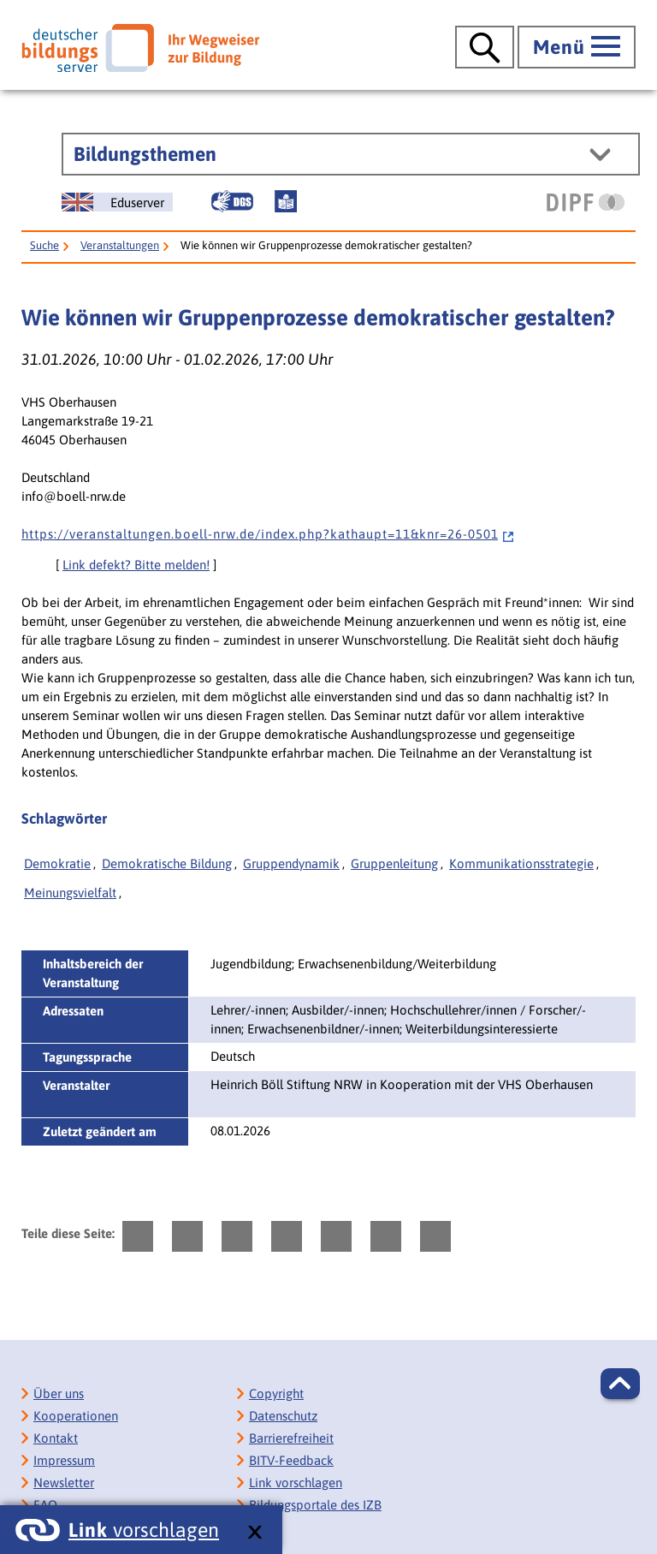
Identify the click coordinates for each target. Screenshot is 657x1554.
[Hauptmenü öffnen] (577, 47)
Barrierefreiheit (291, 1438)
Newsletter (63, 1482)
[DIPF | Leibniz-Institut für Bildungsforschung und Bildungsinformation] (586, 202)
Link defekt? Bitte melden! (136, 564)
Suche (44, 245)
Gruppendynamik (291, 863)
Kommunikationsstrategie (521, 863)
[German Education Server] (117, 202)
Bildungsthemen (145, 154)
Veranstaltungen (119, 245)
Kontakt (55, 1438)
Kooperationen (75, 1415)
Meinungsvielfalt (70, 892)
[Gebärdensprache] (231, 201)
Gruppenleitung (394, 863)
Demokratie (57, 863)
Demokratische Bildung (167, 863)
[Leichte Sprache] (286, 201)
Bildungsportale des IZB (315, 1504)
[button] (620, 1383)
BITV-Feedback (291, 1460)
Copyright (276, 1393)
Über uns (58, 1393)
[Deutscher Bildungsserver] (140, 48)
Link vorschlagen (295, 1482)
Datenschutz (283, 1415)
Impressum (64, 1460)
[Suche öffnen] (484, 47)
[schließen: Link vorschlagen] (254, 1533)
